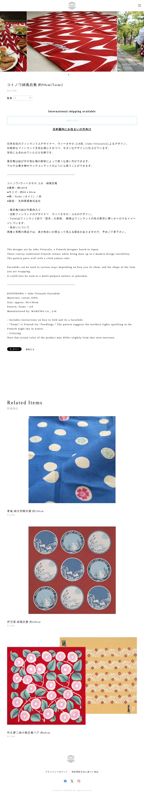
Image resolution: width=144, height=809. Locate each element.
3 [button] (73, 74)
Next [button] (138, 41)
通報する (30, 349)
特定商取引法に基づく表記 (85, 772)
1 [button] (68, 74)
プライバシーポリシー (56, 772)
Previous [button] (6, 41)
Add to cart (72, 120)
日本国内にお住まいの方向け (72, 129)
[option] (72, 41)
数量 (9, 98)
